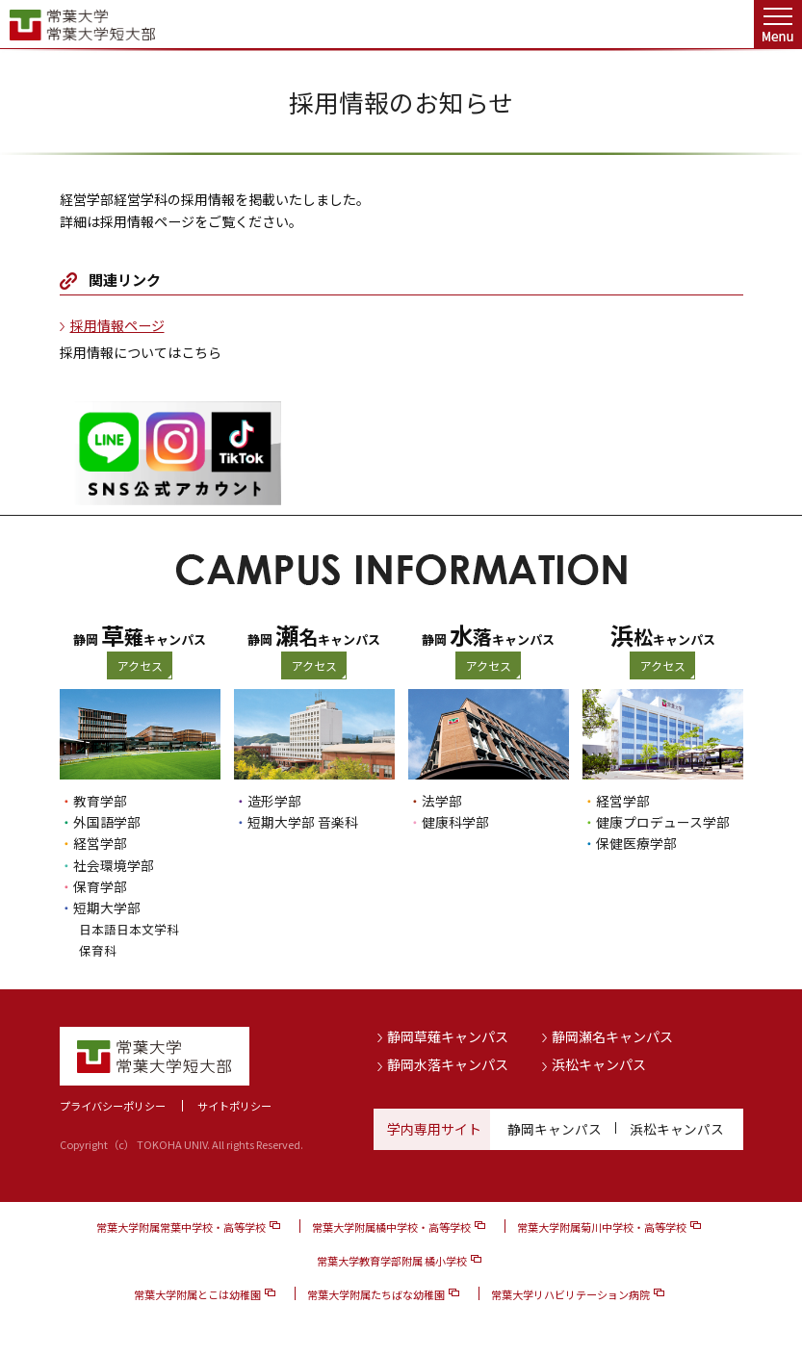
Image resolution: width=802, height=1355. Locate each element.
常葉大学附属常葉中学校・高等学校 (181, 1226)
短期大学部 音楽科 (302, 821)
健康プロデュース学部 (663, 821)
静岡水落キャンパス (447, 1064)
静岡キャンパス (554, 1128)
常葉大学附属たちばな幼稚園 (376, 1294)
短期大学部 (107, 907)
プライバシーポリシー (113, 1105)
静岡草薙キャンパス (447, 1036)
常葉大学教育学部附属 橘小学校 (392, 1259)
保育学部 (100, 886)
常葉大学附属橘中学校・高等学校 (391, 1226)
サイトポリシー (234, 1105)
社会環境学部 (113, 865)
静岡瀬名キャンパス (612, 1036)
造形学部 (274, 800)
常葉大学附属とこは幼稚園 (197, 1294)
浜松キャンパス (599, 1064)
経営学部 (100, 843)
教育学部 (100, 800)
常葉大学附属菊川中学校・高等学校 (601, 1226)
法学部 (442, 800)
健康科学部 (455, 821)
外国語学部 (107, 821)
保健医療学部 (636, 843)
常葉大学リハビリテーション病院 (570, 1294)
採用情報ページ (117, 325)
